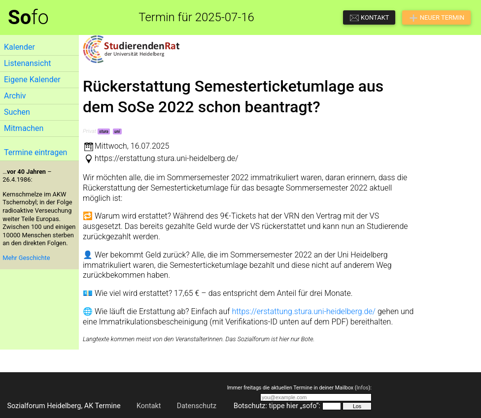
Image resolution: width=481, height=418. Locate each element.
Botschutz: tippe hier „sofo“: (277, 406)
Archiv (15, 95)
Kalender (19, 47)
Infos (362, 388)
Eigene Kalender (32, 79)
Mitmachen (23, 128)
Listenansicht (27, 63)
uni (117, 131)
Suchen (17, 112)
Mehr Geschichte (26, 257)
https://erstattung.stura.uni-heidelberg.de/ (304, 311)
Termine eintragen (35, 152)
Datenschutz (196, 406)
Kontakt (149, 406)
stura (103, 131)
